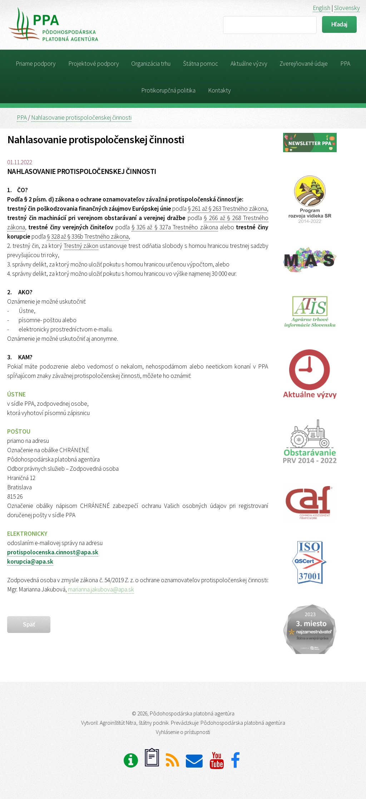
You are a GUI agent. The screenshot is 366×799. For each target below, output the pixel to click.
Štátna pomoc (200, 64)
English (321, 8)
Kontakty (219, 90)
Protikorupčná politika (168, 90)
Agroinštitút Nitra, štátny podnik (134, 722)
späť (29, 624)
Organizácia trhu (150, 64)
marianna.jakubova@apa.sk (101, 589)
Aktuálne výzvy (249, 64)
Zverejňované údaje (304, 64)
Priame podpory (36, 64)
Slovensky (347, 8)
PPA (345, 64)
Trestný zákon (81, 246)
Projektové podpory (93, 64)
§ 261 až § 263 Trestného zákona (227, 209)
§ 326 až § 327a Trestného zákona (175, 227)
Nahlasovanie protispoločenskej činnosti (81, 117)
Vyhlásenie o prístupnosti (183, 732)
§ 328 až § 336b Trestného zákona (88, 236)
